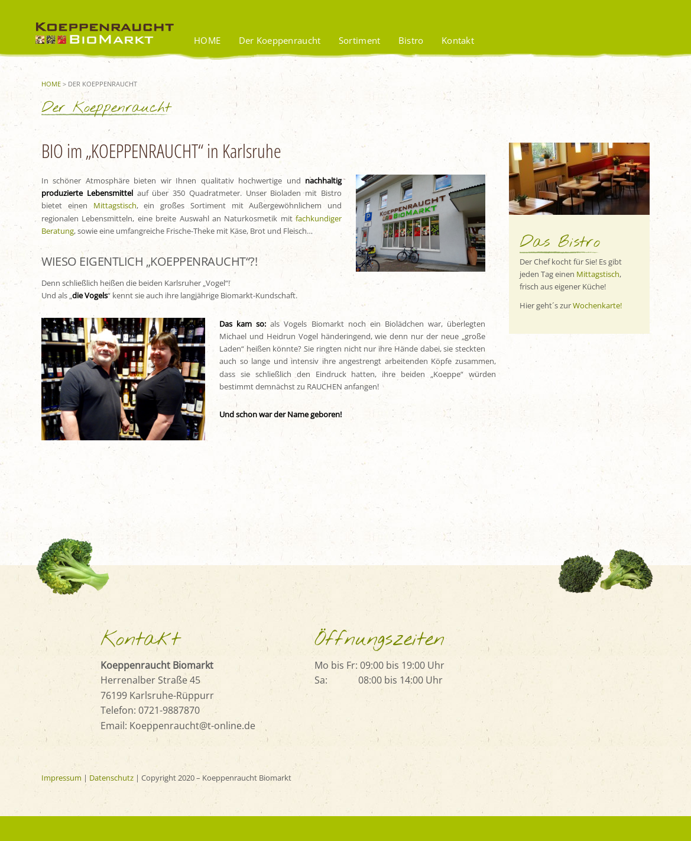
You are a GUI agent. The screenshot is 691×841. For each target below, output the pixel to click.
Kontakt (458, 40)
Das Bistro (560, 242)
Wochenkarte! (597, 305)
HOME (207, 40)
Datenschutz (111, 777)
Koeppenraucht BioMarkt (109, 44)
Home (51, 83)
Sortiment (360, 40)
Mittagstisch (597, 274)
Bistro (411, 40)
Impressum (61, 777)
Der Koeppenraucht (280, 40)
